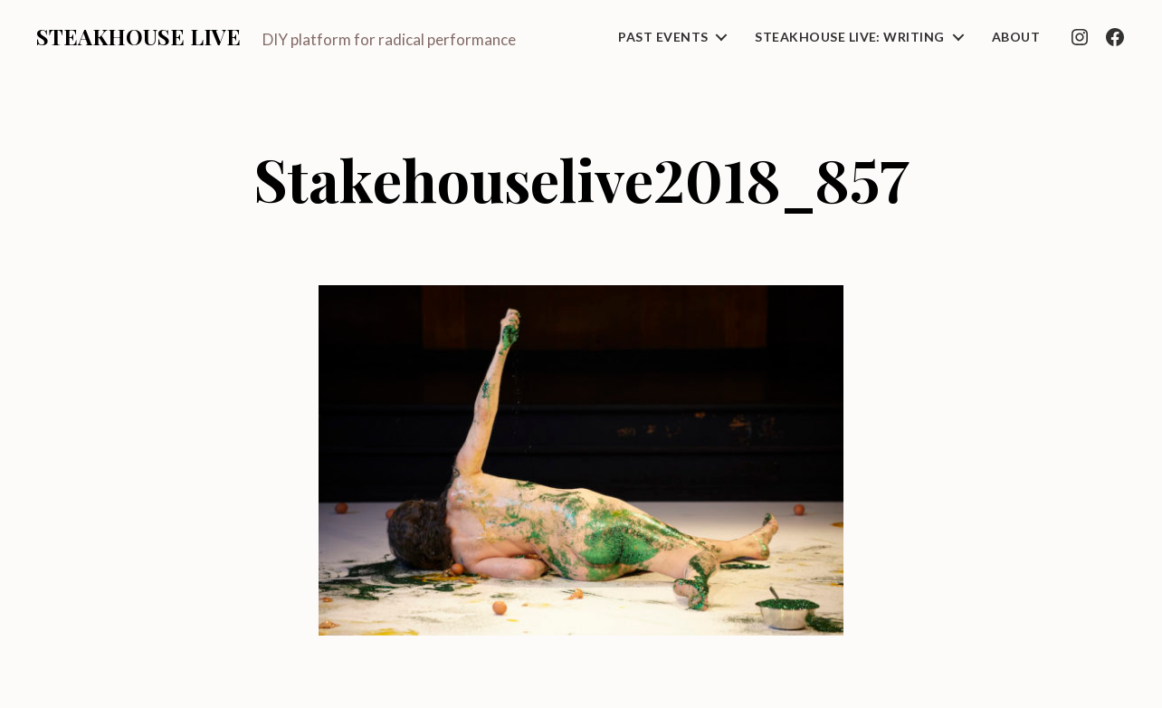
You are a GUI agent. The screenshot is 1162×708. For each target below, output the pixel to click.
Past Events (663, 37)
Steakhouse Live (138, 36)
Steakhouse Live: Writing (849, 37)
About (1016, 37)
